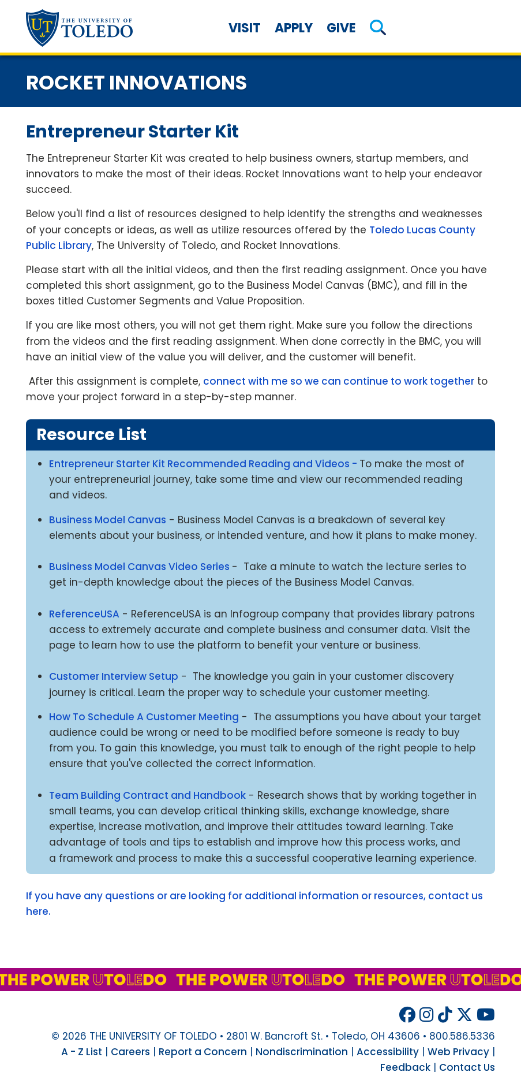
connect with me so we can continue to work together (338, 381)
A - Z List (81, 1052)
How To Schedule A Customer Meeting (144, 717)
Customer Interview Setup (113, 676)
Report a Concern (203, 1052)
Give (341, 28)
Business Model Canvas (107, 520)
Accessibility (388, 1052)
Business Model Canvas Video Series (140, 567)
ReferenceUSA (84, 614)
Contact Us (467, 1067)
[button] (378, 28)
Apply (294, 28)
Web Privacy (458, 1052)
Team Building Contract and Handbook (147, 795)
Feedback (405, 1067)
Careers (130, 1052)
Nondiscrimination (302, 1052)
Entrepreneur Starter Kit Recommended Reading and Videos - (204, 464)
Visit (244, 28)
